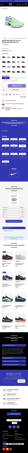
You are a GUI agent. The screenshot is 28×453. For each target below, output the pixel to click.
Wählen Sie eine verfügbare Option (16, 86)
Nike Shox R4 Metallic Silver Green (7, 306)
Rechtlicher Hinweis (18, 437)
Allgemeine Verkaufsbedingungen (19, 434)
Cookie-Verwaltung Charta (20, 439)
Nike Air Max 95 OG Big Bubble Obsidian (20, 306)
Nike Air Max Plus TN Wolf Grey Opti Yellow (19, 285)
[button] (20, 4)
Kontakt (16, 436)
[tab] (14, 345)
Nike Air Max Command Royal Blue (7, 285)
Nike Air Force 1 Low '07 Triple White (19, 264)
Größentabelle (23, 96)
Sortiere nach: (6, 230)
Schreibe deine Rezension (14, 221)
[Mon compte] (23, 4)
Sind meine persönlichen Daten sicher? (10, 364)
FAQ (3, 437)
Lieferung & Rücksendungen (7, 435)
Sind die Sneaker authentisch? (9, 345)
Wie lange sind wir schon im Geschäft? (10, 361)
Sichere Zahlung (5, 433)
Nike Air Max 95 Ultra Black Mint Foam (7, 327)
